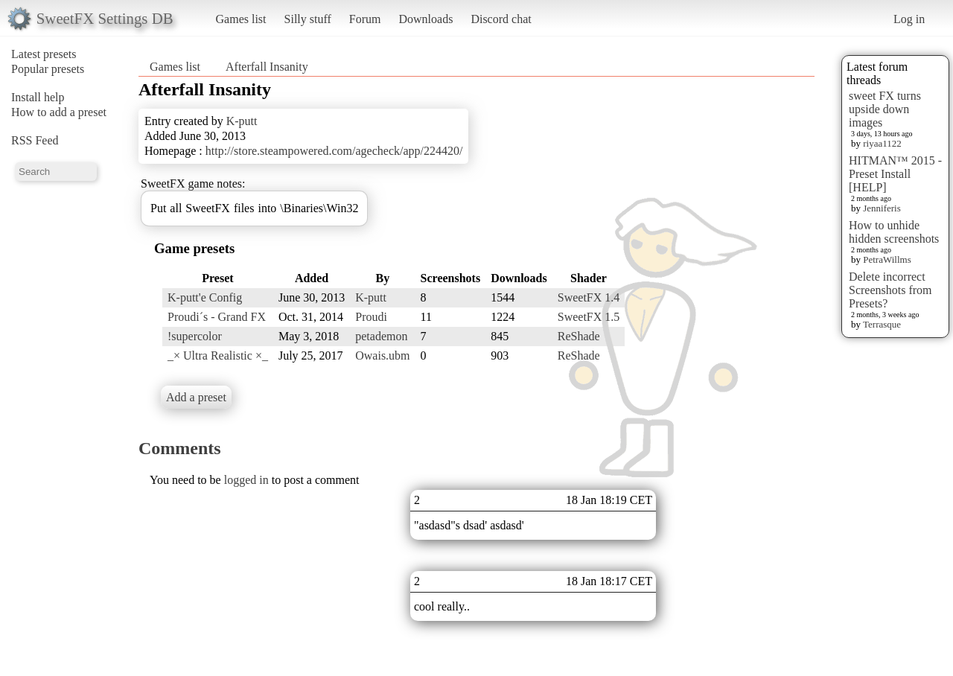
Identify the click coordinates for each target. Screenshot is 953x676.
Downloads (425, 19)
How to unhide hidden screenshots (894, 232)
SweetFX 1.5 (589, 316)
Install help (38, 97)
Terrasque (882, 324)
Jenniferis (882, 208)
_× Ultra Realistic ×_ (218, 355)
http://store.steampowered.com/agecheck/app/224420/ (334, 150)
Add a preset (196, 397)
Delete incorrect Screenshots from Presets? (890, 290)
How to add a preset (58, 112)
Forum (365, 19)
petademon (381, 336)
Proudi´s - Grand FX (217, 316)
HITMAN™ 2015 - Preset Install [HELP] (895, 174)
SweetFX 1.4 (589, 297)
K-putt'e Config (205, 297)
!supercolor (195, 336)
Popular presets (47, 69)
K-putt (242, 121)
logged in (246, 479)
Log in (909, 19)
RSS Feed (35, 140)
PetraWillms (887, 259)
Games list (241, 19)
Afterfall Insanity (267, 66)
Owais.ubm (382, 355)
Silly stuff (307, 19)
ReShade (579, 336)
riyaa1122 (882, 143)
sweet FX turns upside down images (885, 109)
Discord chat (501, 19)
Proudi (371, 316)
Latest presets (44, 54)
